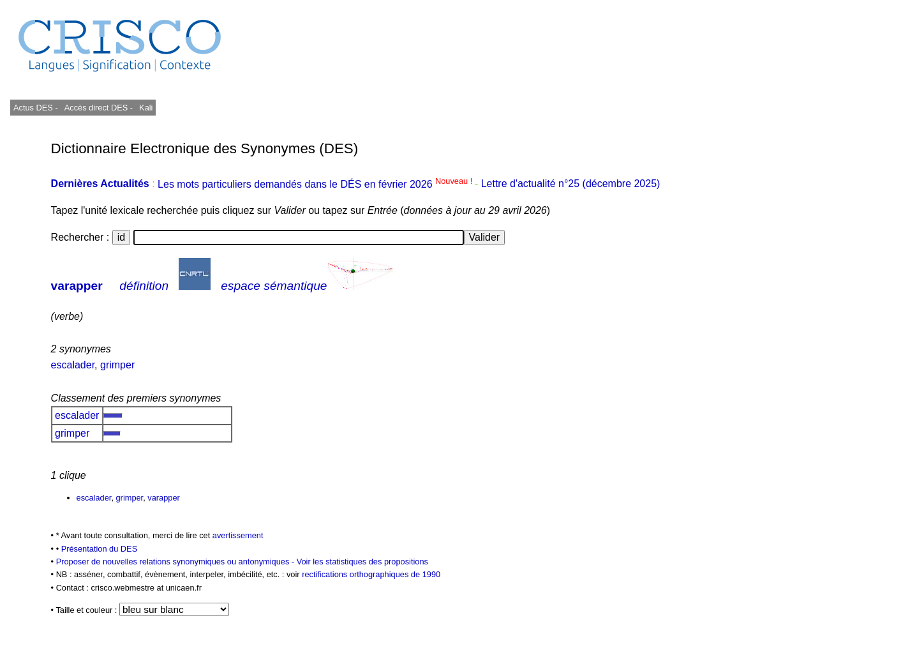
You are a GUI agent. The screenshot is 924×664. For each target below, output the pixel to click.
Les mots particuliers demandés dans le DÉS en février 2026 (316, 184)
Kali (146, 107)
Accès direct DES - (98, 107)
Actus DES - (35, 107)
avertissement (238, 535)
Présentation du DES (99, 549)
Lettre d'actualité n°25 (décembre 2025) (570, 184)
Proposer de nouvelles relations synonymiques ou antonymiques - (176, 561)
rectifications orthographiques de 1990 (371, 574)
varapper (77, 285)
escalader (73, 364)
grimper (117, 364)
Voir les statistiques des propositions (362, 561)
